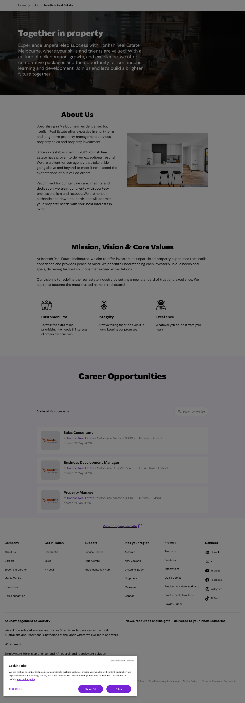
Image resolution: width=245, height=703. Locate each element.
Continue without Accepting (122, 660)
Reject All (90, 688)
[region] (70, 676)
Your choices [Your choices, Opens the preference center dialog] (16, 688)
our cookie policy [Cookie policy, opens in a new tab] (26, 679)
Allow (119, 688)
